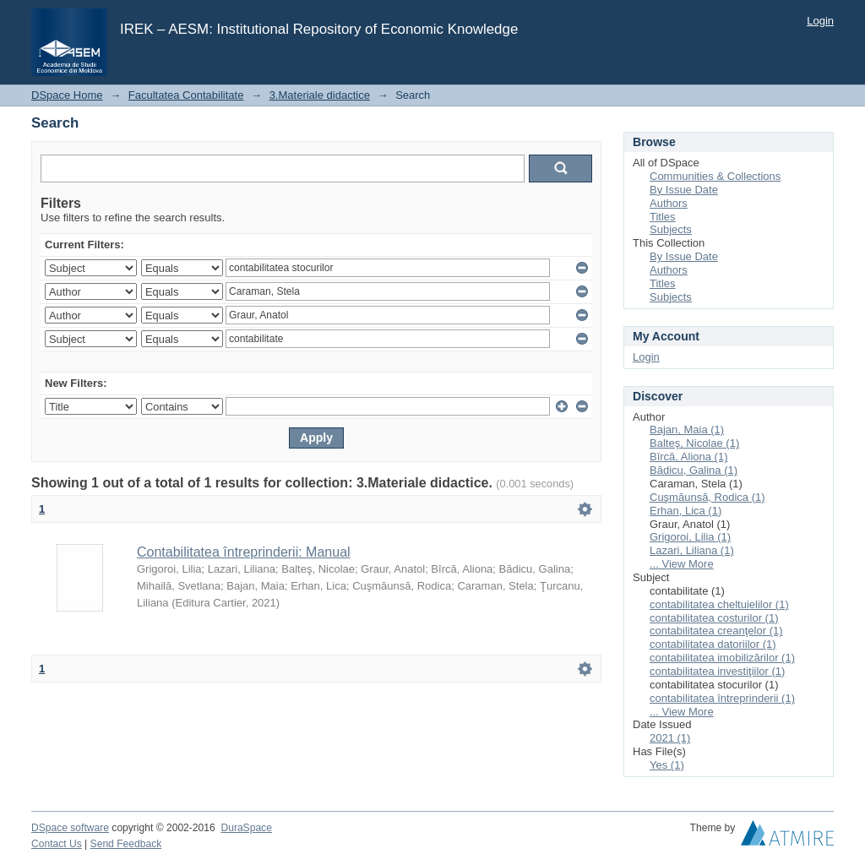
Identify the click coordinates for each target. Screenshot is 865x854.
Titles (663, 216)
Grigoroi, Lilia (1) (690, 536)
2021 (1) (670, 738)
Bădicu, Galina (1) (693, 470)
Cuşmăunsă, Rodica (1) (707, 497)
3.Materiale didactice (319, 95)
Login (820, 20)
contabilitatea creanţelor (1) (716, 630)
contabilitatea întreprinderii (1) (722, 698)
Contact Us (56, 844)
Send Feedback (126, 844)
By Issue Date (684, 189)
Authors (669, 203)
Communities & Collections (715, 176)
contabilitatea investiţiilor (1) (717, 671)
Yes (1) (667, 765)
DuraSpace (245, 828)
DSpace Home (67, 95)
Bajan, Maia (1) (687, 429)
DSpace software (70, 828)
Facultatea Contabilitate (186, 95)
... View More (682, 564)
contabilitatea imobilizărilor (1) (722, 657)
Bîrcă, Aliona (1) (689, 456)
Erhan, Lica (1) (685, 510)
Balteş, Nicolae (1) (694, 443)
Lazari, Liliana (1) (692, 550)
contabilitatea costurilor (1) (714, 618)
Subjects (671, 229)
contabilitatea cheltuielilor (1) (719, 604)
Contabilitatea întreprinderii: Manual (244, 552)
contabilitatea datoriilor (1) (713, 644)
